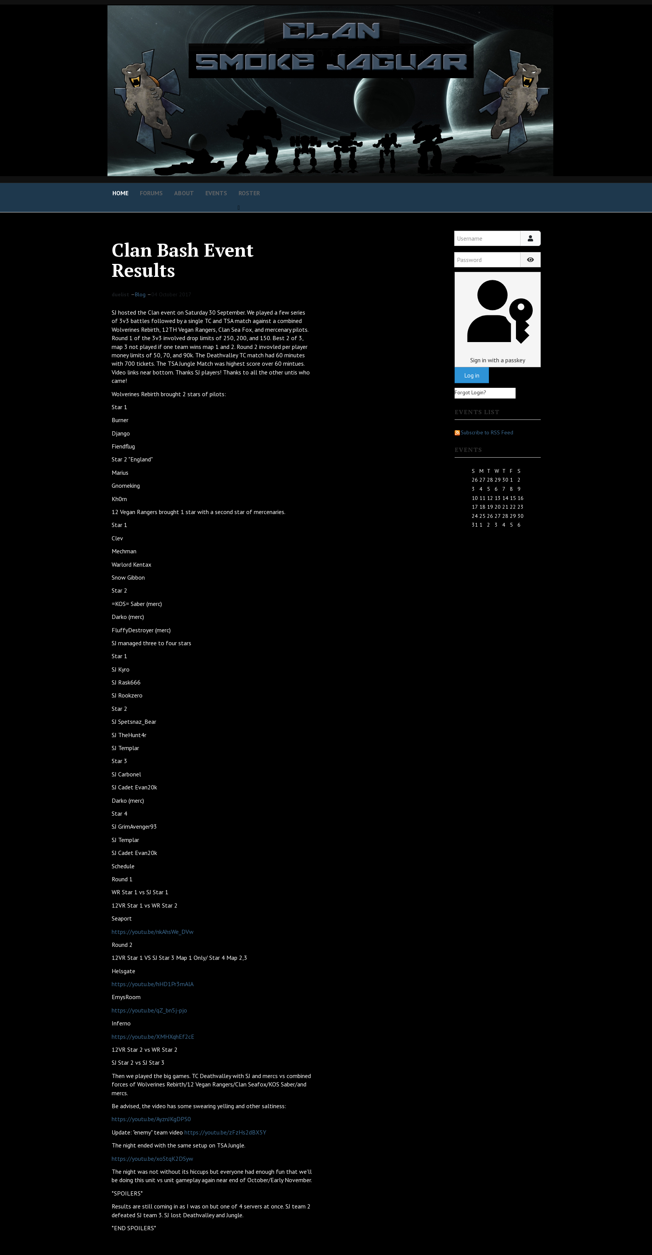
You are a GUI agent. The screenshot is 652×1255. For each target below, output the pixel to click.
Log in (471, 375)
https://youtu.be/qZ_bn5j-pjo (149, 1010)
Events (216, 193)
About (184, 193)
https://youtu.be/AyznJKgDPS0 (151, 1119)
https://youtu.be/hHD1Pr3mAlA (153, 984)
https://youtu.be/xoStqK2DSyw (152, 1158)
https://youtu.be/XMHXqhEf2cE (153, 1036)
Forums (151, 193)
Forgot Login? (470, 392)
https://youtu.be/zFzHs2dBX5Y (225, 1132)
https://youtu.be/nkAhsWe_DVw (153, 931)
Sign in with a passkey (497, 319)
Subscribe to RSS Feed (484, 432)
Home (120, 193)
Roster (249, 193)
